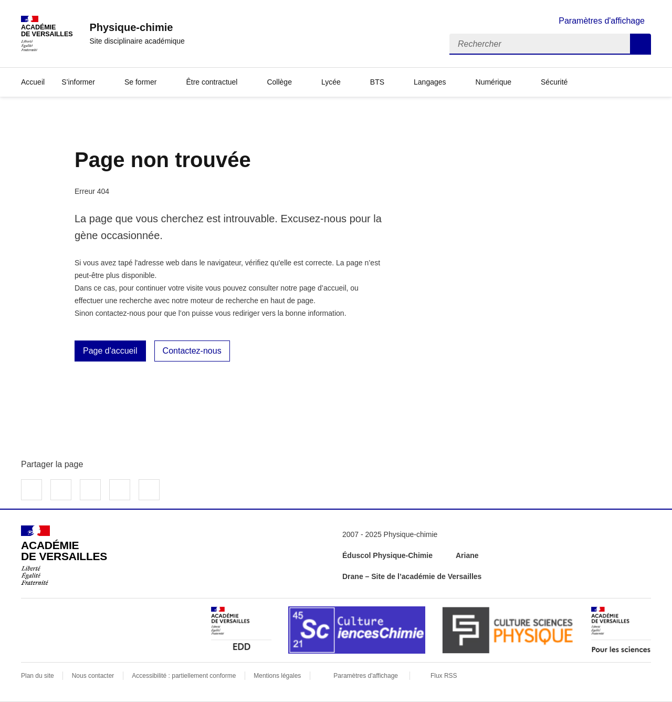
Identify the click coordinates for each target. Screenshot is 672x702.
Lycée (331, 82)
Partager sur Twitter (60, 489)
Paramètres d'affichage (365, 675)
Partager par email (119, 489)
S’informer (78, 82)
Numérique (493, 82)
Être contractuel (211, 82)
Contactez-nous (192, 350)
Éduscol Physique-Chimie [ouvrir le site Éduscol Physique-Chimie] (387, 555)
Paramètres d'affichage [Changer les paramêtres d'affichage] (602, 20)
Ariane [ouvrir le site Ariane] (467, 555)
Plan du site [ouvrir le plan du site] (37, 675)
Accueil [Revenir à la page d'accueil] (33, 82)
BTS (377, 82)
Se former (140, 82)
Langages (430, 82)
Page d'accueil (110, 350)
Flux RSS (443, 675)
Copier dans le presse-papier (149, 489)
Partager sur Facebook (31, 489)
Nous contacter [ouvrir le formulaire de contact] (93, 675)
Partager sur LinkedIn (90, 489)
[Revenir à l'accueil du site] (64, 555)
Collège (279, 82)
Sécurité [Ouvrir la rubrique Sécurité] (554, 82)
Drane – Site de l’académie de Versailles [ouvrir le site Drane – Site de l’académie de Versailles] (411, 576)
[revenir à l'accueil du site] (136, 27)
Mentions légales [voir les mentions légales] (277, 675)
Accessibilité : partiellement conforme (184, 675)
